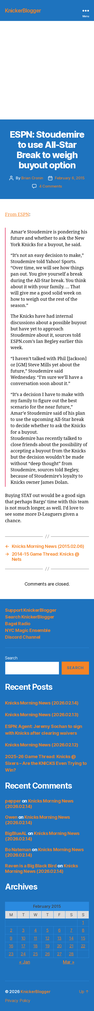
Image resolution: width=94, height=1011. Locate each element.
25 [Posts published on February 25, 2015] (35, 953)
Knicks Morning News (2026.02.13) (41, 714)
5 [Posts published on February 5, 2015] (47, 930)
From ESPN (17, 214)
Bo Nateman (18, 849)
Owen (11, 817)
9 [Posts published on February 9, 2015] (11, 938)
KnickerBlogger (23, 10)
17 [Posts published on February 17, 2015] (23, 945)
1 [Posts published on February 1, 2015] (83, 922)
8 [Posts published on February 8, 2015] (83, 930)
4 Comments (50, 186)
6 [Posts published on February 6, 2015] (59, 930)
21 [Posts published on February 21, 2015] (71, 945)
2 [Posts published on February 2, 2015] (11, 930)
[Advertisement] (47, 70)
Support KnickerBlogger (30, 610)
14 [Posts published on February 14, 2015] (71, 938)
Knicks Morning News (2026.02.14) (41, 703)
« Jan (24, 962)
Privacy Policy (17, 1000)
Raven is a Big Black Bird (31, 865)
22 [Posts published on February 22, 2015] (83, 945)
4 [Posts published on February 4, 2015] (35, 930)
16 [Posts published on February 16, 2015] (11, 945)
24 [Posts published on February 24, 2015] (23, 953)
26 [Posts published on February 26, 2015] (47, 953)
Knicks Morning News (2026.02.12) (41, 744)
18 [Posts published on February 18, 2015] (35, 945)
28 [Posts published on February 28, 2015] (71, 953)
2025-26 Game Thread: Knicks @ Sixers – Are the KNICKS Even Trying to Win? (46, 763)
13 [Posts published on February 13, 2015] (59, 938)
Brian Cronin (32, 178)
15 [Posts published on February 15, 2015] (83, 938)
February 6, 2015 (70, 178)
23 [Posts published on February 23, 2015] (11, 953)
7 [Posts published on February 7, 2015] (71, 930)
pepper (13, 801)
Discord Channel (22, 637)
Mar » (68, 962)
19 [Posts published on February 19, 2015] (47, 945)
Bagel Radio (17, 623)
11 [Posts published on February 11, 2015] (35, 938)
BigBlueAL (16, 833)
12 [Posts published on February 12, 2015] (47, 938)
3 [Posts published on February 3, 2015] (23, 930)
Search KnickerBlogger (29, 616)
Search (11, 657)
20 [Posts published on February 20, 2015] (59, 945)
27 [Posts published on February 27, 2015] (59, 953)
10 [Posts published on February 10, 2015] (23, 938)
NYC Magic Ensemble (27, 630)
